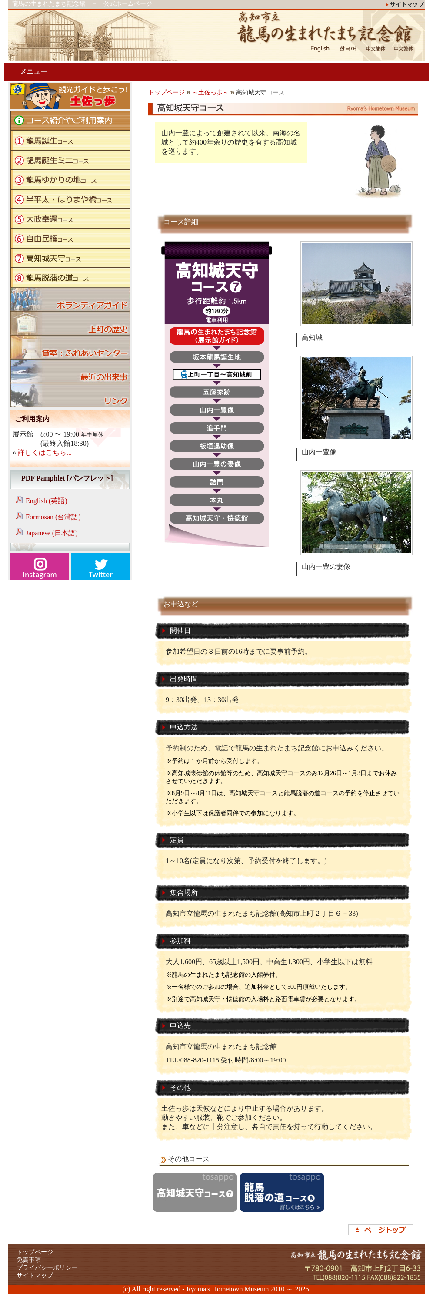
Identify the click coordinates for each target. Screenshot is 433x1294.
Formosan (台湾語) (53, 517)
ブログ (70, 371)
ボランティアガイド (70, 299)
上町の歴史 (70, 323)
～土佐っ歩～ (210, 92)
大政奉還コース (70, 219)
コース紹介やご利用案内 (70, 121)
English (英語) (46, 500)
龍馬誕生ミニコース (70, 160)
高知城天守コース (70, 258)
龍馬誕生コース (70, 140)
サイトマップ (35, 1275)
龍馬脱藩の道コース (70, 277)
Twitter (101, 574)
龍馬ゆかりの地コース (70, 179)
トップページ (166, 92)
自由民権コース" (70, 238)
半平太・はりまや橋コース (70, 199)
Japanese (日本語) (52, 533)
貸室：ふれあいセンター (70, 347)
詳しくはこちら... (45, 452)
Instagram (40, 574)
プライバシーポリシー (47, 1267)
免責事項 (29, 1260)
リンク (70, 395)
